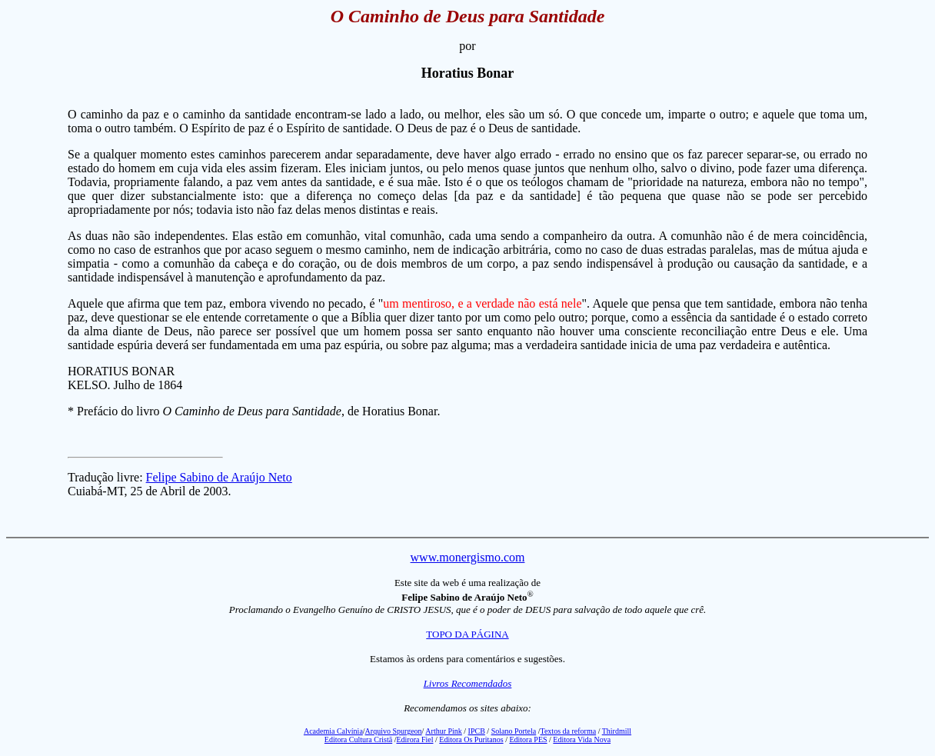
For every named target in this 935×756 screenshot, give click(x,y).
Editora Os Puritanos (471, 739)
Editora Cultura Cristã (358, 739)
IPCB (476, 731)
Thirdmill (616, 731)
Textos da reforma (569, 731)
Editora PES (528, 739)
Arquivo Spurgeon (393, 731)
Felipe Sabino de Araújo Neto (219, 477)
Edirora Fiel (414, 739)
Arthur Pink (443, 731)
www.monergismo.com (468, 557)
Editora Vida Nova (582, 739)
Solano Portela (514, 731)
